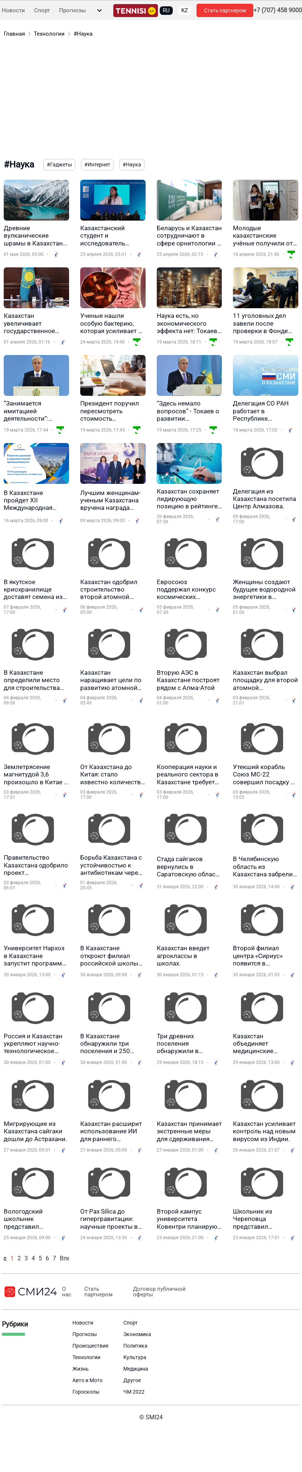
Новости (13, 10)
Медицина (135, 1369)
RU (166, 10)
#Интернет (97, 164)
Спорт (42, 10)
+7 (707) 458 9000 (277, 10)
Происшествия (90, 1346)
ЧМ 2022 (133, 1392)
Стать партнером (225, 10)
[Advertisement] (143, 100)
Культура (134, 1357)
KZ (184, 10)
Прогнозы (72, 10)
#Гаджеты (59, 164)
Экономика (137, 1334)
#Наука (83, 33)
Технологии (49, 33)
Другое (132, 1380)
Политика (135, 1346)
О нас (66, 1291)
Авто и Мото (87, 1380)
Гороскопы (86, 1392)
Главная (14, 33)
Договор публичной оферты (158, 1291)
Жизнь (80, 1369)
